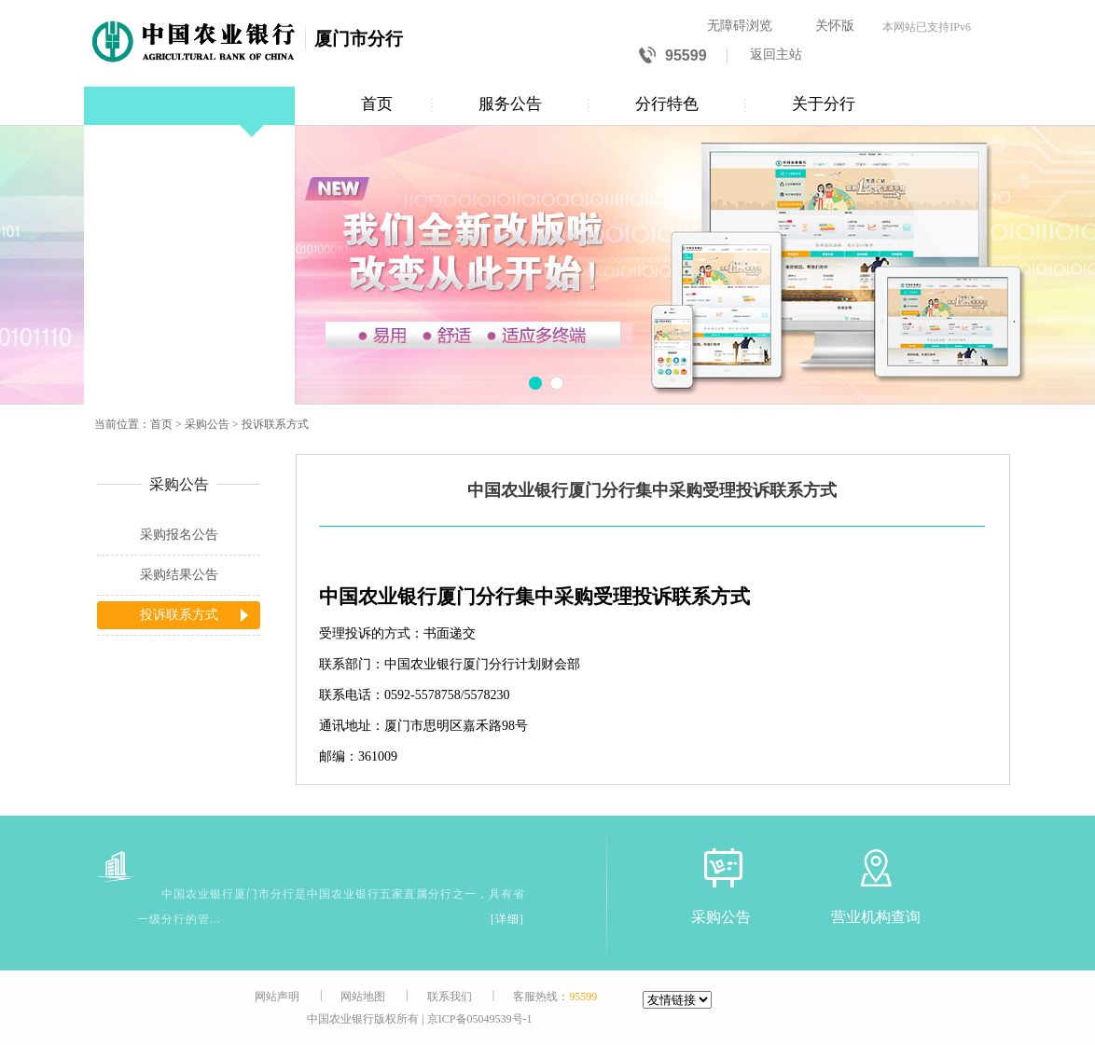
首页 (377, 104)
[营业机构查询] (875, 867)
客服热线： (555, 996)
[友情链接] (677, 1000)
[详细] (507, 919)
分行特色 (667, 104)
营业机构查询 (876, 917)
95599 (673, 56)
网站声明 (277, 996)
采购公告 (207, 424)
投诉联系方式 (275, 424)
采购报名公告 (179, 535)
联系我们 (449, 996)
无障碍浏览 (739, 26)
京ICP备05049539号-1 (480, 1018)
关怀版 (834, 26)
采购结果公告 (179, 575)
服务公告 (510, 104)
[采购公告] (721, 867)
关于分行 (823, 104)
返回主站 (776, 55)
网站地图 (362, 996)
